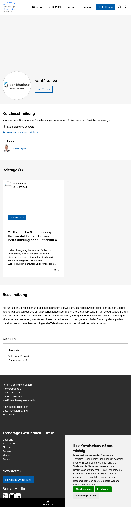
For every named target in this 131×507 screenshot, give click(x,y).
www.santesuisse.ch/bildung (21, 132)
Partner (71, 7)
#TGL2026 (55, 7)
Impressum (9, 414)
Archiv (6, 459)
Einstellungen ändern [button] (86, 495)
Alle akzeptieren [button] (84, 489)
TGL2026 (9, 443)
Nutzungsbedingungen (15, 406)
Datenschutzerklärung (15, 410)
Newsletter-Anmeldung (18, 479)
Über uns (37, 7)
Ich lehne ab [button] (103, 489)
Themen (86, 7)
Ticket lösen (106, 7)
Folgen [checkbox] (44, 89)
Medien (7, 455)
